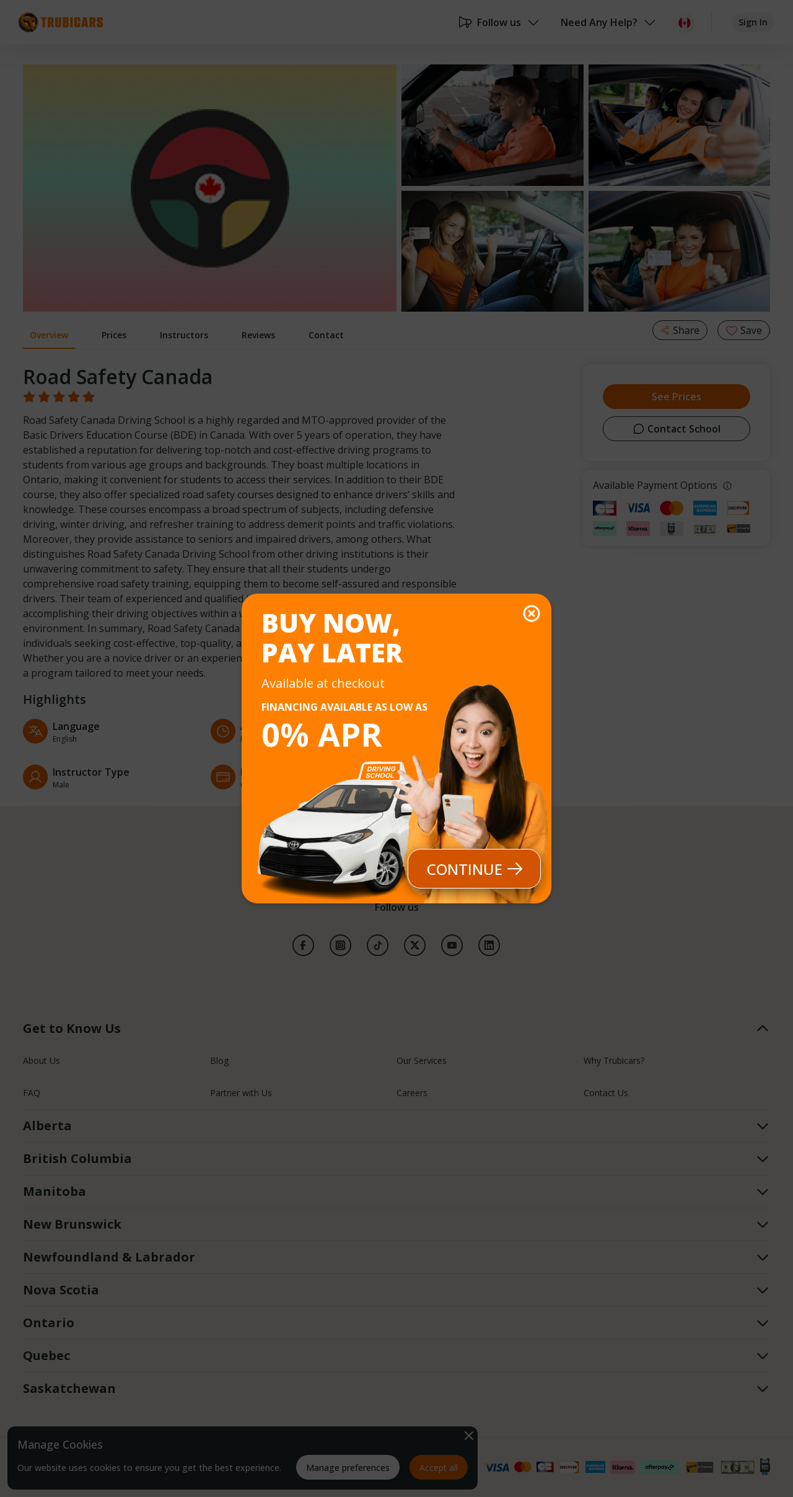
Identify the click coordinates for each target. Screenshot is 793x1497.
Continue (474, 869)
